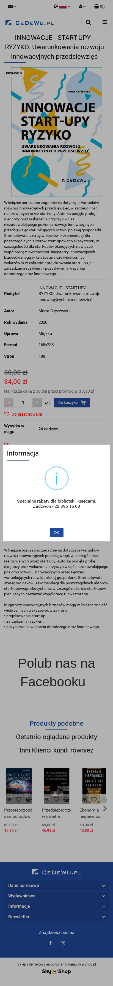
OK (56, 532)
